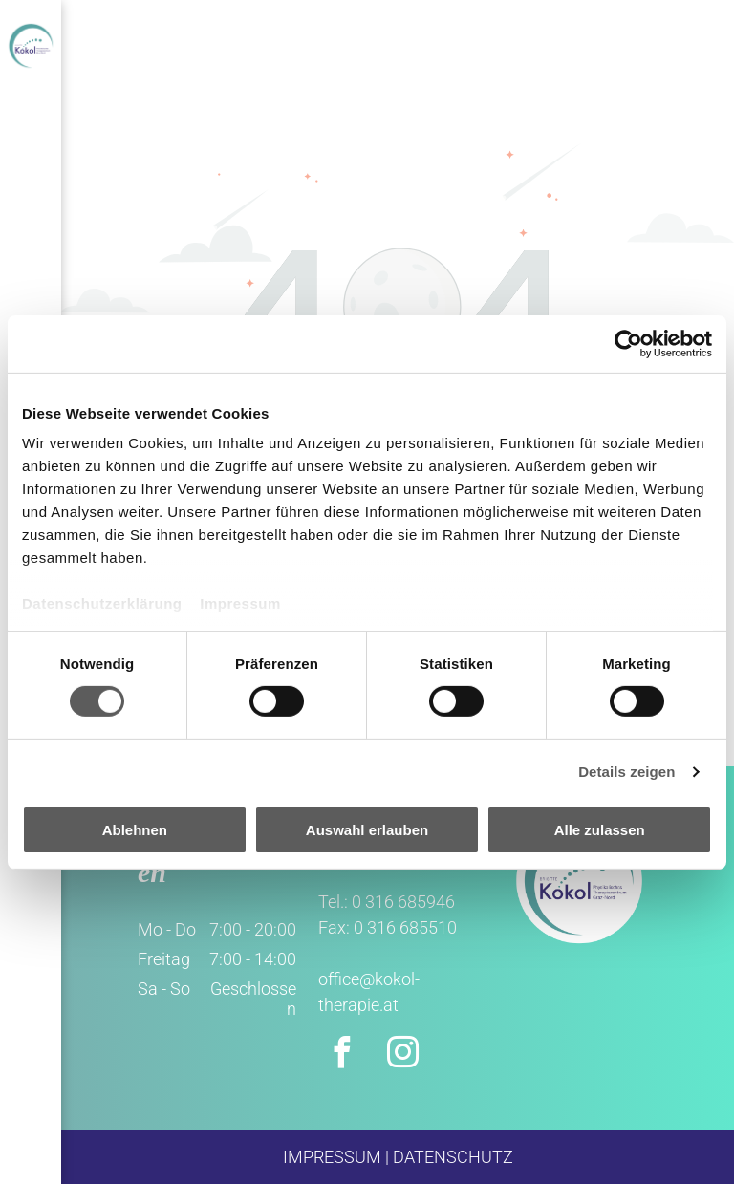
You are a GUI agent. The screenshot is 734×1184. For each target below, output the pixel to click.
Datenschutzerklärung (102, 603)
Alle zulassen (599, 830)
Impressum (240, 603)
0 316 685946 (403, 902)
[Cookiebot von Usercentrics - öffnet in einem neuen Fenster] (628, 343)
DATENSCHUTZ (453, 1157)
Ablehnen (134, 830)
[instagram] (403, 1055)
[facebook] (342, 1055)
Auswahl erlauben (367, 830)
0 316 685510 (405, 927)
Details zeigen (626, 772)
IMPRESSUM (332, 1157)
